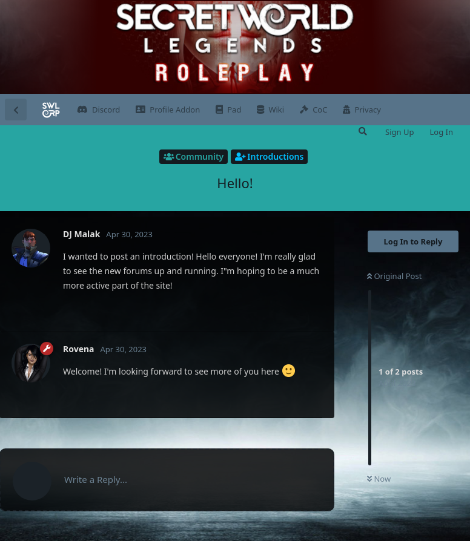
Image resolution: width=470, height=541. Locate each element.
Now (379, 478)
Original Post (394, 275)
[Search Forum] (361, 131)
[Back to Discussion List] (16, 109)
